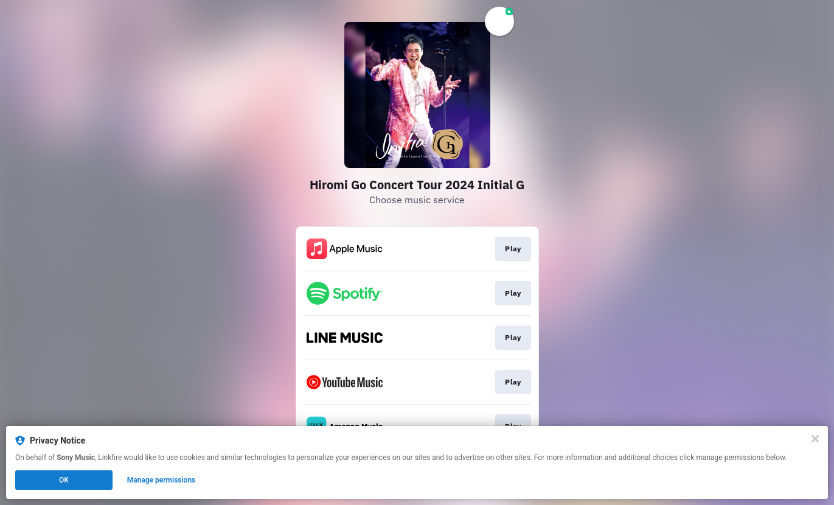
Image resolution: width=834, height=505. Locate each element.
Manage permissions (161, 480)
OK (64, 480)
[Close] (815, 438)
